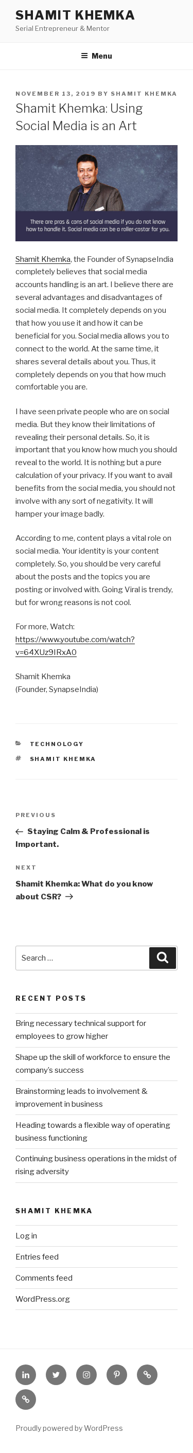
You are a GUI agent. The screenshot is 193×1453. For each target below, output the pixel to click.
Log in (26, 1236)
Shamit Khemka (75, 15)
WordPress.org (42, 1299)
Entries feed (37, 1257)
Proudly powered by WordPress (69, 1428)
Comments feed (44, 1278)
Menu (96, 55)
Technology (57, 744)
